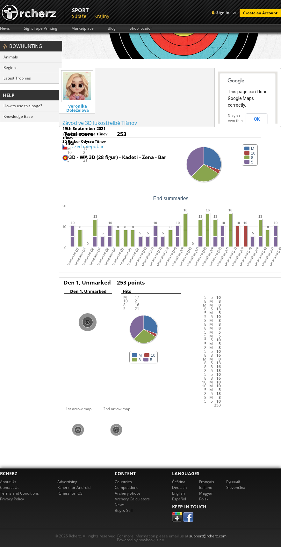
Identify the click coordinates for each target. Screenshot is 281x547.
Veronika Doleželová (77, 108)
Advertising (67, 481)
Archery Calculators (132, 499)
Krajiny (101, 16)
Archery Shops (127, 493)
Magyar (206, 493)
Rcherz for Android (73, 487)
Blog (112, 28)
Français (206, 481)
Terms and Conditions (19, 493)
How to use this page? (23, 106)
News (5, 28)
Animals (11, 57)
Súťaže (79, 16)
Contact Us (9, 487)
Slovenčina (235, 487)
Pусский (233, 481)
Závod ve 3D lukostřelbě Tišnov (99, 122)
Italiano (205, 487)
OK (257, 119)
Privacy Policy (12, 499)
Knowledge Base (18, 116)
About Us (8, 481)
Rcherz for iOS (70, 493)
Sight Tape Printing (40, 28)
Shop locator (141, 28)
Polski (204, 499)
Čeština (178, 481)
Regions (11, 67)
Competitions (126, 487)
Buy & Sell (124, 510)
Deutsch (179, 487)
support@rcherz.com (208, 536)
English (178, 493)
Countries (123, 481)
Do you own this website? (235, 121)
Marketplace (82, 28)
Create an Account (260, 13)
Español (179, 499)
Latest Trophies (17, 78)
